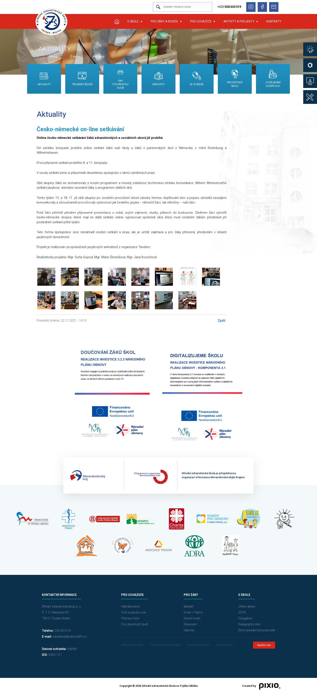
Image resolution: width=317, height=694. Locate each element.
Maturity (189, 630)
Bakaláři (189, 606)
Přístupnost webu (132, 645)
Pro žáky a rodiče (164, 21)
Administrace (224, 645)
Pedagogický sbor (249, 624)
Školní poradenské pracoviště (256, 630)
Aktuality (98, 56)
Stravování (190, 624)
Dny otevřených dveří (134, 624)
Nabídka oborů (130, 606)
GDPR (242, 612)
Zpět (221, 320)
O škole (133, 21)
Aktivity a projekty (239, 21)
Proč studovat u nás (133, 612)
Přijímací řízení (130, 618)
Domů (53, 56)
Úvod (116, 21)
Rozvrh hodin (192, 618)
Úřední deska (246, 606)
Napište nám (264, 645)
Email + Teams (193, 612)
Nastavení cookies (198, 645)
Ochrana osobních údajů (165, 645)
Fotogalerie (245, 618)
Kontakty (273, 21)
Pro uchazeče (201, 21)
